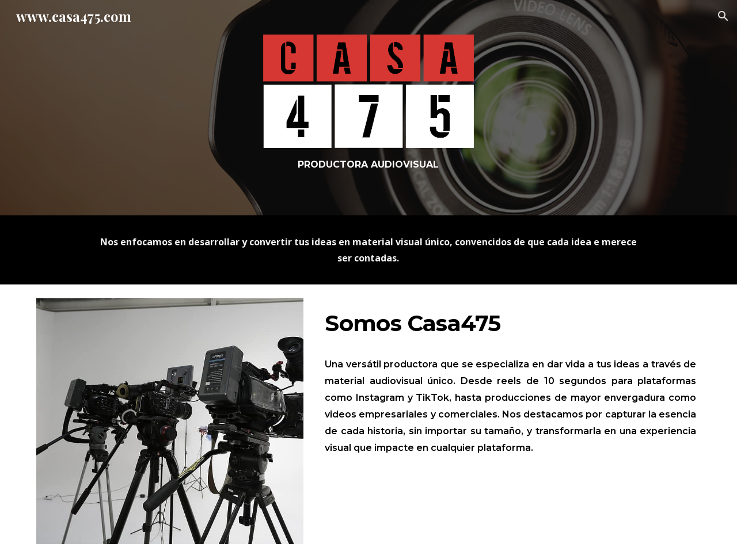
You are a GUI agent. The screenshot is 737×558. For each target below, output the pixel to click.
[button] (723, 16)
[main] (368, 164)
